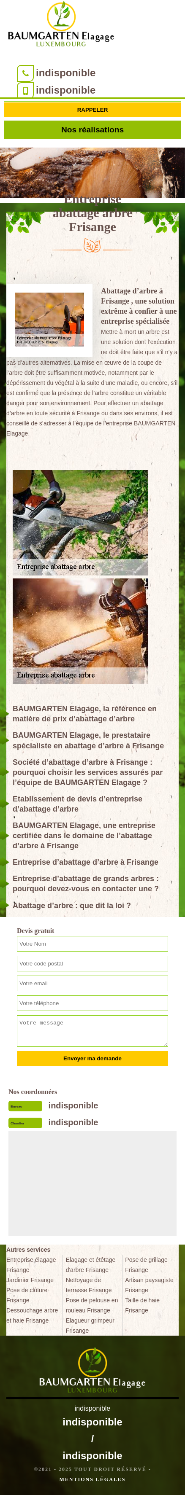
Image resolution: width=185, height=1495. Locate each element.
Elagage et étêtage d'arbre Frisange (91, 1264)
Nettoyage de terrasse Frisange (89, 1285)
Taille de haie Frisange (142, 1305)
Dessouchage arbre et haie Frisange (32, 1315)
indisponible (65, 72)
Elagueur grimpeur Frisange (90, 1325)
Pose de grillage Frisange (146, 1264)
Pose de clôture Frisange (26, 1295)
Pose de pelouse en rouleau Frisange (92, 1305)
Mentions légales (92, 1479)
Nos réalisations (92, 129)
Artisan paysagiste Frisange (149, 1285)
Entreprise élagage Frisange (31, 1264)
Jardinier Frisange (30, 1280)
